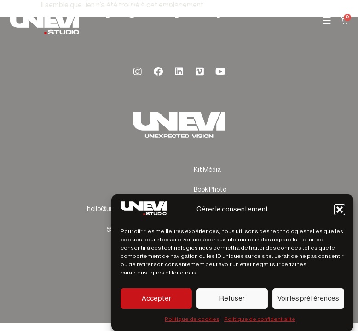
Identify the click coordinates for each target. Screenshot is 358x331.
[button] (339, 209)
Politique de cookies (192, 319)
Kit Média (207, 170)
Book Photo (210, 190)
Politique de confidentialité (259, 319)
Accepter (156, 298)
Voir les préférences (308, 298)
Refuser (232, 298)
